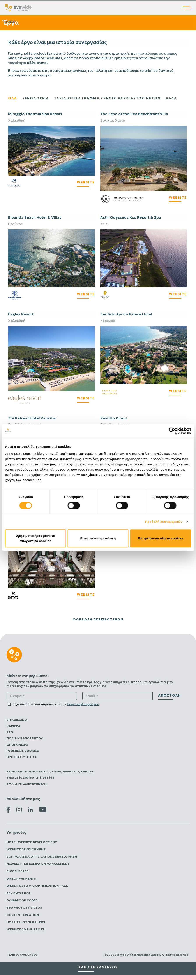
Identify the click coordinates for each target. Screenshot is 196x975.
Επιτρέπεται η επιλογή (98, 538)
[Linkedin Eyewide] (30, 809)
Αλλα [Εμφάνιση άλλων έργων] (171, 98)
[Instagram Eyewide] (19, 809)
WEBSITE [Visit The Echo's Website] (178, 197)
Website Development (26, 849)
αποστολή (169, 695)
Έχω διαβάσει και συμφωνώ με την (56, 704)
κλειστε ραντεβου (98, 967)
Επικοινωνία (17, 720)
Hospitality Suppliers (26, 922)
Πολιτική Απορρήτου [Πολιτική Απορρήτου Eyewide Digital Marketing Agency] (83, 704)
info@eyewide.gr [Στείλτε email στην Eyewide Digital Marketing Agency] (33, 784)
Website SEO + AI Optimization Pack (37, 886)
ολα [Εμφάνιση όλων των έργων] (12, 98)
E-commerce (17, 871)
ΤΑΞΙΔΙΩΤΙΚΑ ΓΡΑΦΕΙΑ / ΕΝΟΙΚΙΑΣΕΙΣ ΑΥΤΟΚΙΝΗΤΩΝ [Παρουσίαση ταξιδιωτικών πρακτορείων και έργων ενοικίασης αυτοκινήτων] (107, 98)
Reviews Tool (19, 893)
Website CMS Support (25, 929)
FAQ (10, 732)
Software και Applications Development (43, 857)
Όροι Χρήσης (17, 745)
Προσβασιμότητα (22, 757)
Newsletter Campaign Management (38, 864)
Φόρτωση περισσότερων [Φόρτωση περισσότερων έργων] (98, 619)
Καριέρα (13, 726)
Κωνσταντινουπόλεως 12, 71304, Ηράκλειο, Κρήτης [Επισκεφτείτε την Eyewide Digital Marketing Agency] (50, 771)
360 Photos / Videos (24, 907)
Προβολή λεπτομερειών (164, 521)
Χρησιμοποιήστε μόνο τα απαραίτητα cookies (35, 538)
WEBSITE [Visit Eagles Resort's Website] (86, 398)
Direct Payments (21, 878)
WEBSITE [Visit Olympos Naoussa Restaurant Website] (86, 595)
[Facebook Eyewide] (8, 809)
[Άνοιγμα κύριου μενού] (189, 5)
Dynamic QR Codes (22, 900)
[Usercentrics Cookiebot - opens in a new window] (172, 430)
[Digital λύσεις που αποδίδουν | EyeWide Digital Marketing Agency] (18, 7)
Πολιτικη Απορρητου (25, 738)
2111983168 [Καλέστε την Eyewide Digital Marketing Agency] (45, 778)
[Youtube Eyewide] (42, 809)
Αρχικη (9, 22)
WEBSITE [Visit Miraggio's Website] (86, 182)
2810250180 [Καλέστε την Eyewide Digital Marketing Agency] (25, 778)
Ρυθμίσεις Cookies (23, 751)
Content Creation (23, 915)
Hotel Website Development (32, 842)
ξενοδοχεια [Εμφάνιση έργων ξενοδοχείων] (35, 98)
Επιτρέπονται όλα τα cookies (160, 538)
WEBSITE (86, 294)
